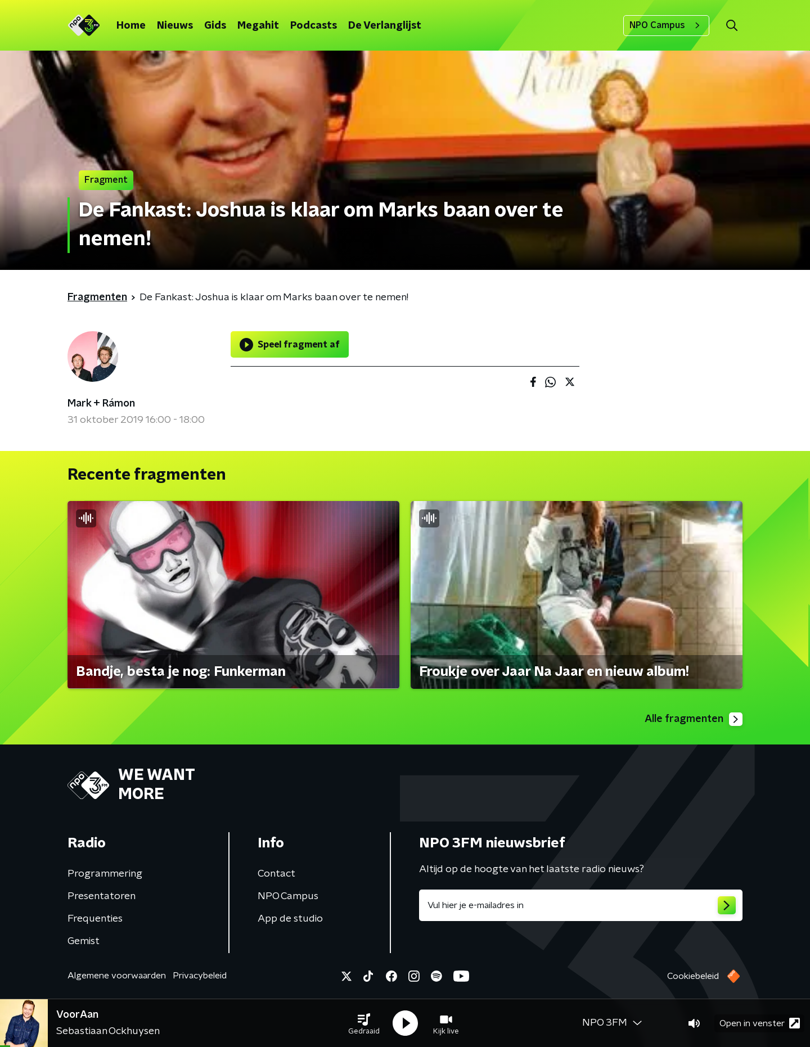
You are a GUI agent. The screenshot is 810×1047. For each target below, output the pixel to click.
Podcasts (313, 26)
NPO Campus (666, 25)
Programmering (105, 874)
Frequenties (95, 919)
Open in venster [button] (759, 1023)
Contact (276, 874)
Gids (215, 26)
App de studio (290, 919)
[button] (364, 1023)
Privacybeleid (200, 975)
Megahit (258, 26)
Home (131, 26)
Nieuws (175, 26)
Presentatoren (102, 896)
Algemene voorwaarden (117, 975)
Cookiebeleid (693, 976)
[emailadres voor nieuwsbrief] (580, 905)
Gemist (84, 941)
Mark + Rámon (101, 404)
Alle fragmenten (693, 719)
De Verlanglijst (384, 26)
